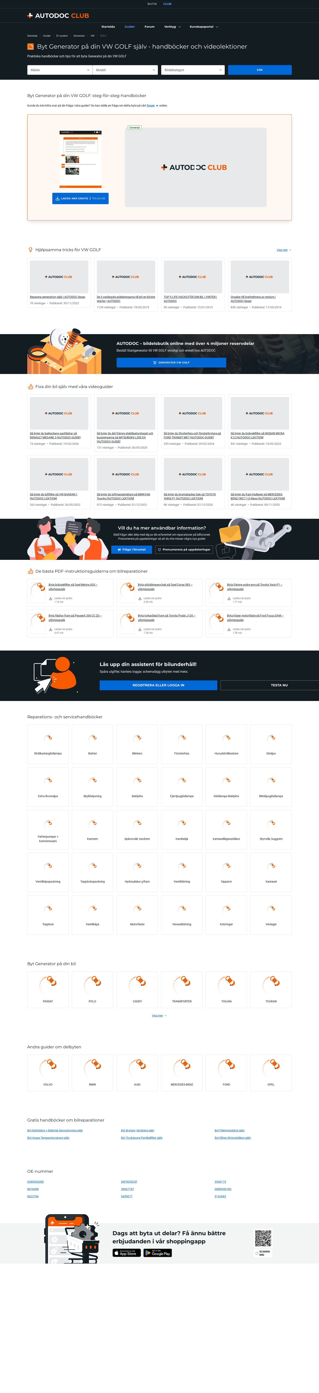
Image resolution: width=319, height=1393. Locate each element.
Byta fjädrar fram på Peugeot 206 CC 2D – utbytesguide (75, 618)
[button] (172, 27)
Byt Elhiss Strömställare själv (233, 1138)
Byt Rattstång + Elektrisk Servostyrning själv (55, 1130)
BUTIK (152, 4)
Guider (47, 35)
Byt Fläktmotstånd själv (230, 1130)
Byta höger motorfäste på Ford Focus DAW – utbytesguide (255, 618)
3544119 (220, 1182)
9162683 (220, 1196)
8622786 (33, 1196)
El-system (62, 35)
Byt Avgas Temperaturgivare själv (48, 1138)
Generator (79, 35)
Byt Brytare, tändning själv (137, 1130)
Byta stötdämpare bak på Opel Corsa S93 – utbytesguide (165, 587)
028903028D (35, 1182)
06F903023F (129, 1182)
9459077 (126, 1196)
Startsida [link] (32, 35)
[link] (108, 27)
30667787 (127, 1189)
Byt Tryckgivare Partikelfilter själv (142, 1138)
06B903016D (223, 1189)
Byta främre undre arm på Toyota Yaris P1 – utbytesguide (254, 587)
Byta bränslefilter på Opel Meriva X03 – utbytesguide (73, 587)
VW (92, 35)
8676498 (33, 1189)
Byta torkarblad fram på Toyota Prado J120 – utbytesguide (167, 618)
